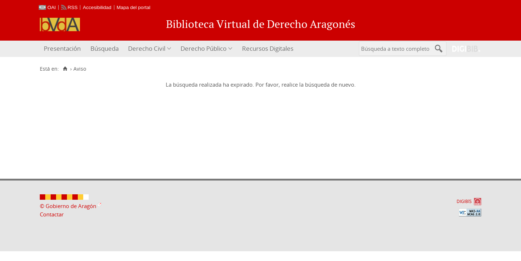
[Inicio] (65, 68)
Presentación (62, 48)
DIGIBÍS (464, 201)
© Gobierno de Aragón (68, 206)
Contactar (52, 214)
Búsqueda (104, 48)
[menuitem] (63, 49)
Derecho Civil (146, 48)
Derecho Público (203, 48)
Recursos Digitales (267, 48)
